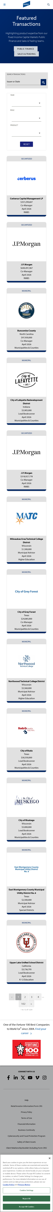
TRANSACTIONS (16, 74)
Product (14, 125)
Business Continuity (26, 1130)
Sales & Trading (27, 53)
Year (12, 95)
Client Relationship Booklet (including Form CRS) (26, 1148)
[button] (4, 4)
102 (23, 1003)
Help (26, 1100)
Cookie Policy (8, 1184)
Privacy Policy (26, 1112)
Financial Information (26, 1124)
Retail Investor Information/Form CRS (26, 1106)
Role (12, 110)
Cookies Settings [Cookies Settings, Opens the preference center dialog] (26, 1190)
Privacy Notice (24, 1184)
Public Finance (25, 48)
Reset (26, 144)
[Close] (49, 1158)
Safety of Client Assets (26, 1142)
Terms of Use (26, 1118)
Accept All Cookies (26, 1206)
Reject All (26, 1198)
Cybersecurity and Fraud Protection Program (26, 1136)
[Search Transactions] (43, 82)
